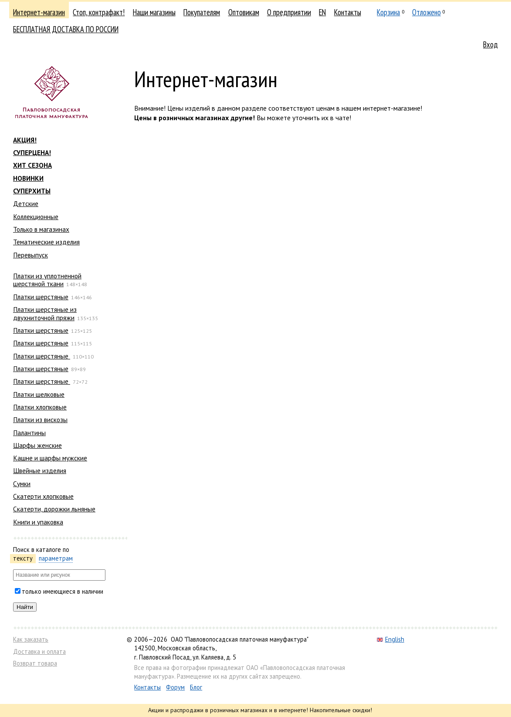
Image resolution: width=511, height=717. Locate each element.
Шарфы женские (37, 445)
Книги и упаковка (38, 521)
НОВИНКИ (28, 178)
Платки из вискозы (40, 419)
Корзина (388, 12)
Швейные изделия (39, 470)
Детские (25, 203)
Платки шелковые (38, 394)
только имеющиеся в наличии (62, 591)
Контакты (347, 12)
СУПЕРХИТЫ (32, 190)
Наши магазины (154, 12)
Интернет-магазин (39, 12)
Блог (196, 687)
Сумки (21, 483)
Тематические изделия (46, 241)
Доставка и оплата (39, 651)
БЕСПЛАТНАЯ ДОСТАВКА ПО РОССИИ (65, 29)
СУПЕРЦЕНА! (32, 152)
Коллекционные (35, 216)
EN (322, 12)
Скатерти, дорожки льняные (54, 508)
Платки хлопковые (40, 406)
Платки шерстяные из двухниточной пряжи (45, 313)
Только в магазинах (41, 229)
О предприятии (289, 12)
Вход (490, 44)
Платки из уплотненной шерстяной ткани (47, 279)
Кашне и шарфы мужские (50, 457)
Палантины (29, 432)
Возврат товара (35, 663)
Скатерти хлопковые (43, 496)
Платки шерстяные (40, 296)
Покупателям (201, 12)
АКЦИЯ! (25, 139)
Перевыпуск (30, 254)
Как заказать (30, 639)
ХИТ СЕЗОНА (32, 165)
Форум (175, 687)
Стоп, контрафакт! (99, 12)
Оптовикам (243, 12)
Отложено (426, 12)
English (390, 639)
